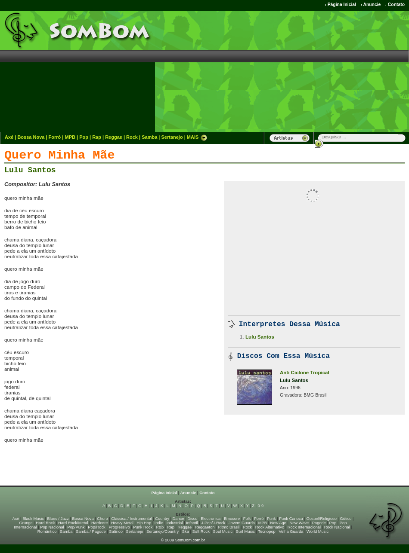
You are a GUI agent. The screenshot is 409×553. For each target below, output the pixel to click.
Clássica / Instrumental (131, 518)
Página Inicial (342, 4)
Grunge (26, 523)
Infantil (192, 523)
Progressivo (119, 527)
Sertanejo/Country (162, 531)
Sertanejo (172, 137)
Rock (132, 137)
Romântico (47, 531)
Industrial (175, 523)
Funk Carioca (291, 518)
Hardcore (99, 523)
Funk (271, 518)
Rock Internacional (304, 527)
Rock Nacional (337, 527)
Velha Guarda (291, 531)
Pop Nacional (52, 527)
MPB (70, 137)
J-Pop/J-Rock (213, 523)
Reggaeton (205, 527)
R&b (160, 527)
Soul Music (223, 531)
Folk (247, 518)
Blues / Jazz (58, 518)
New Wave (299, 523)
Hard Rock (45, 523)
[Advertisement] (334, 71)
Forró (55, 137)
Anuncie (372, 4)
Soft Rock (201, 531)
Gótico (346, 518)
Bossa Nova (30, 137)
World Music (317, 531)
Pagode (319, 523)
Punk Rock (142, 527)
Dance (178, 518)
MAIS (197, 137)
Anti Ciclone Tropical (304, 372)
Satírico (116, 531)
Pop (83, 137)
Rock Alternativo (269, 527)
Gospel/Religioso (321, 518)
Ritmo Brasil (228, 527)
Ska (185, 531)
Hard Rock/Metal (73, 523)
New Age (278, 523)
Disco (192, 518)
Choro (102, 518)
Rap (96, 137)
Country (162, 518)
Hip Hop (144, 523)
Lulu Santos (30, 170)
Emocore (232, 518)
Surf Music (245, 531)
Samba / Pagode (91, 531)
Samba (149, 137)
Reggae (113, 137)
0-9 (260, 506)
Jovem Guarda (242, 523)
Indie (159, 523)
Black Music (33, 518)
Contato (396, 4)
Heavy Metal (122, 523)
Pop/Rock (96, 527)
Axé (9, 137)
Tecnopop (266, 531)
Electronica (210, 518)
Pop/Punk (75, 527)
